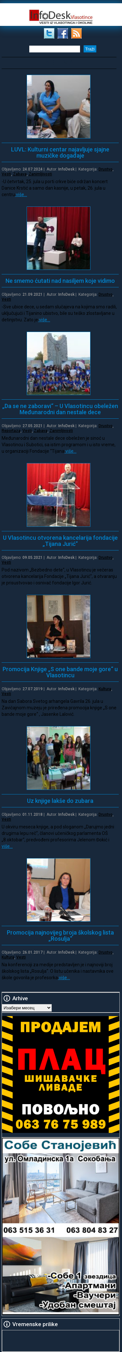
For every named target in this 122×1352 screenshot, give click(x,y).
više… (21, 194)
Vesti (6, 174)
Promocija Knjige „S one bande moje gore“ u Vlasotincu (60, 672)
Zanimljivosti (40, 174)
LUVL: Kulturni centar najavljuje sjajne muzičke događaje (60, 152)
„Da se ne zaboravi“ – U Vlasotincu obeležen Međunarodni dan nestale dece (60, 409)
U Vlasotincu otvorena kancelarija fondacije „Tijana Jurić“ (60, 540)
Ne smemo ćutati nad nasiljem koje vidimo (60, 280)
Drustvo (106, 169)
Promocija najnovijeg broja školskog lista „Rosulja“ (60, 935)
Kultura (105, 689)
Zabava (20, 174)
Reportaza (11, 430)
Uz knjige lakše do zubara (60, 800)
